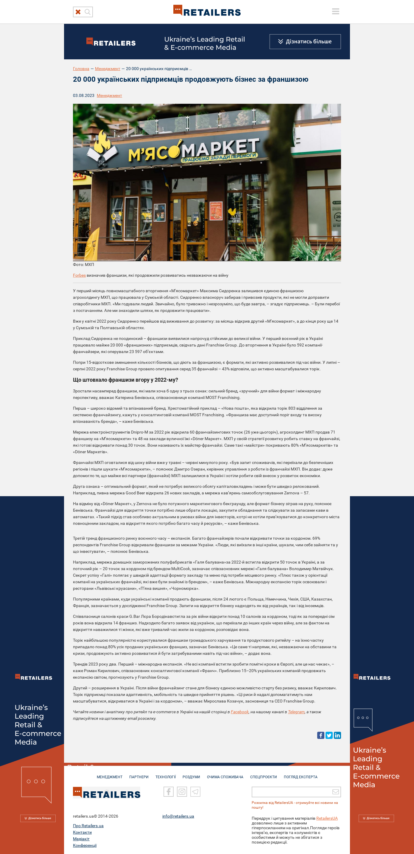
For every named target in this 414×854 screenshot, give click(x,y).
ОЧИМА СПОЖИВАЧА (225, 774)
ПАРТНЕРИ (139, 774)
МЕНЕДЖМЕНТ (109, 774)
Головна (81, 68)
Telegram (296, 711)
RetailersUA (327, 817)
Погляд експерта (300, 774)
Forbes (79, 275)
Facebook (240, 711)
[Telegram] (195, 791)
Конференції (85, 844)
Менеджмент (107, 68)
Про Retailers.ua (88, 825)
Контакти (82, 831)
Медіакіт (81, 838)
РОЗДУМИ (191, 774)
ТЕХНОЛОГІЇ (165, 774)
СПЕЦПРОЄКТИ (263, 774)
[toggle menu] (335, 11)
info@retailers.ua (178, 815)
